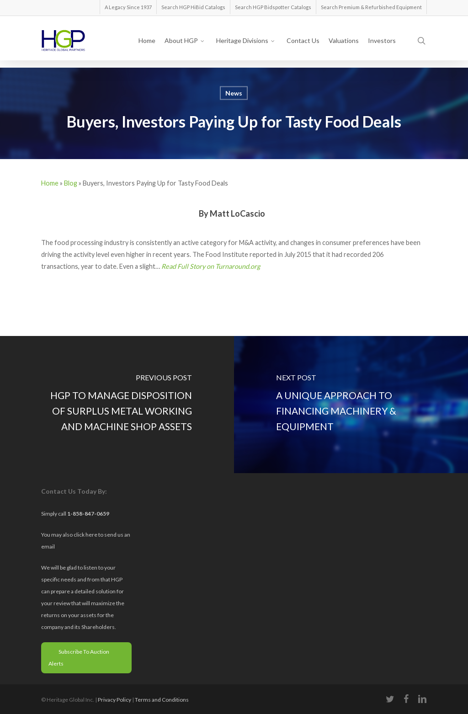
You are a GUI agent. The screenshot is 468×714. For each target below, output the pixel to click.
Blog (70, 183)
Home (49, 183)
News (233, 93)
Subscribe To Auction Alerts (78, 657)
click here (86, 534)
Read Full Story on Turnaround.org (210, 266)
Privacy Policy (114, 699)
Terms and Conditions (162, 699)
